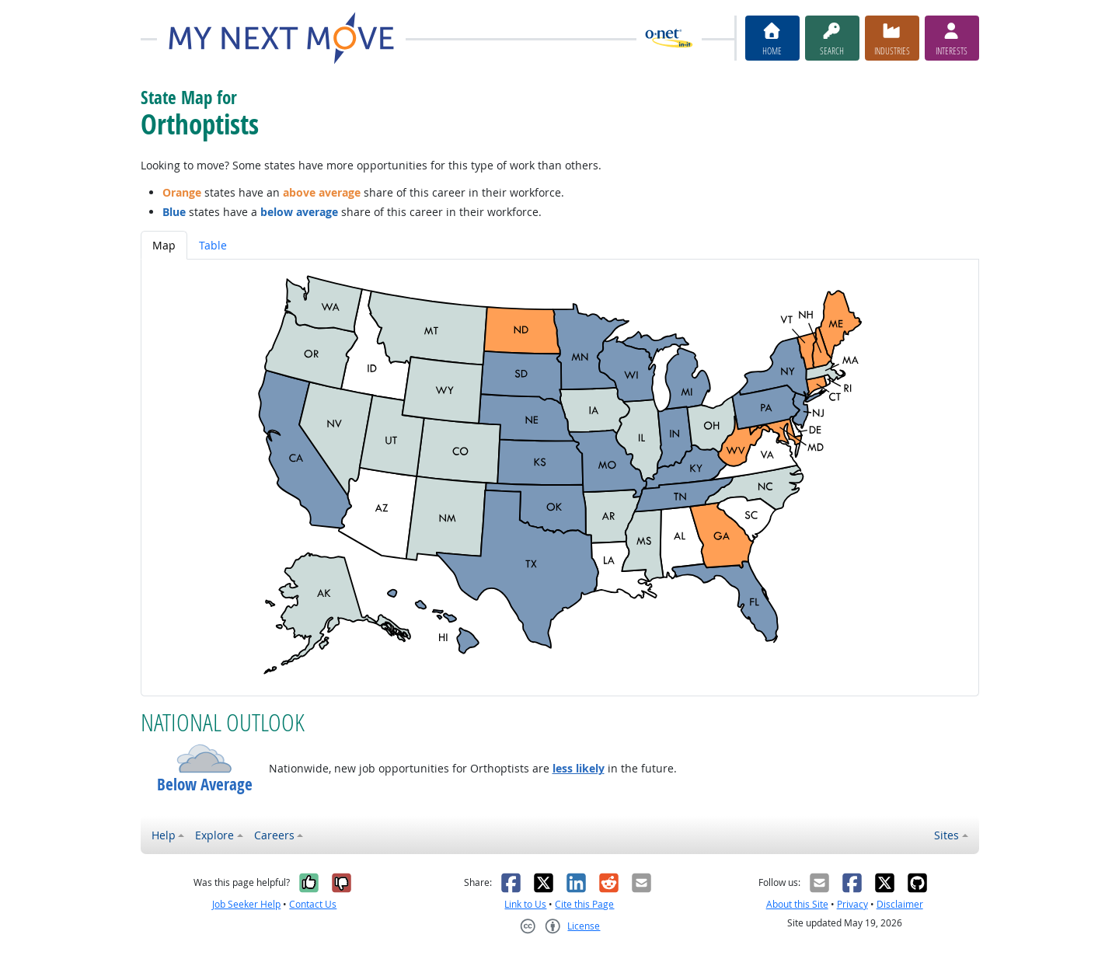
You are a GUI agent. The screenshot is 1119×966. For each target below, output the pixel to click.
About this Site (797, 904)
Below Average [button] (205, 784)
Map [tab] (164, 245)
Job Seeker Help (246, 904)
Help (164, 835)
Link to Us (525, 904)
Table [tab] (213, 245)
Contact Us (312, 904)
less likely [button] (579, 768)
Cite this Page (584, 904)
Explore (214, 835)
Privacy (852, 904)
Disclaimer (900, 904)
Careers (274, 835)
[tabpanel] (559, 477)
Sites (946, 835)
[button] (205, 758)
